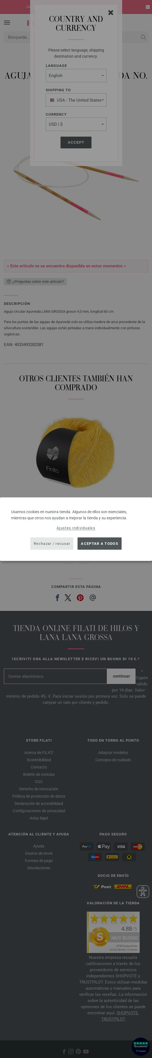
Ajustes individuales (76, 528)
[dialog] (76, 529)
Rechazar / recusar (52, 543)
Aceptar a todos (99, 543)
